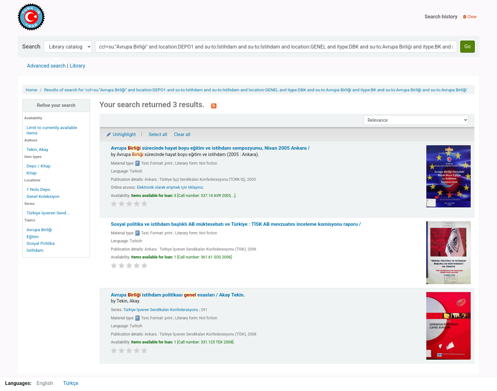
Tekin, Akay (37, 149)
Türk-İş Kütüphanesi (49, 17)
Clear (470, 16)
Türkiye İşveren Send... (48, 212)
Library (77, 66)
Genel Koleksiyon (43, 196)
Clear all (182, 134)
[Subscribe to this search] (213, 105)
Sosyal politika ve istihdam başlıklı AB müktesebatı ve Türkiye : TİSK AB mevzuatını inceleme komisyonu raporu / (236, 224)
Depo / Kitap (39, 165)
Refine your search (56, 105)
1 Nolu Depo (38, 189)
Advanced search (46, 66)
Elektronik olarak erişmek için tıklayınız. (170, 187)
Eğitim (33, 236)
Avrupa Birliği (39, 229)
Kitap (32, 172)
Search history (441, 17)
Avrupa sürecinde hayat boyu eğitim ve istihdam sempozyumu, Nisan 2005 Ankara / (210, 148)
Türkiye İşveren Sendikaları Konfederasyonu (160, 310)
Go (467, 46)
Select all (158, 134)
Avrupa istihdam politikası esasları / (178, 295)
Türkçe (70, 383)
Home (31, 89)
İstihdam (35, 250)
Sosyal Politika (41, 243)
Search (31, 46)
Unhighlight (121, 134)
